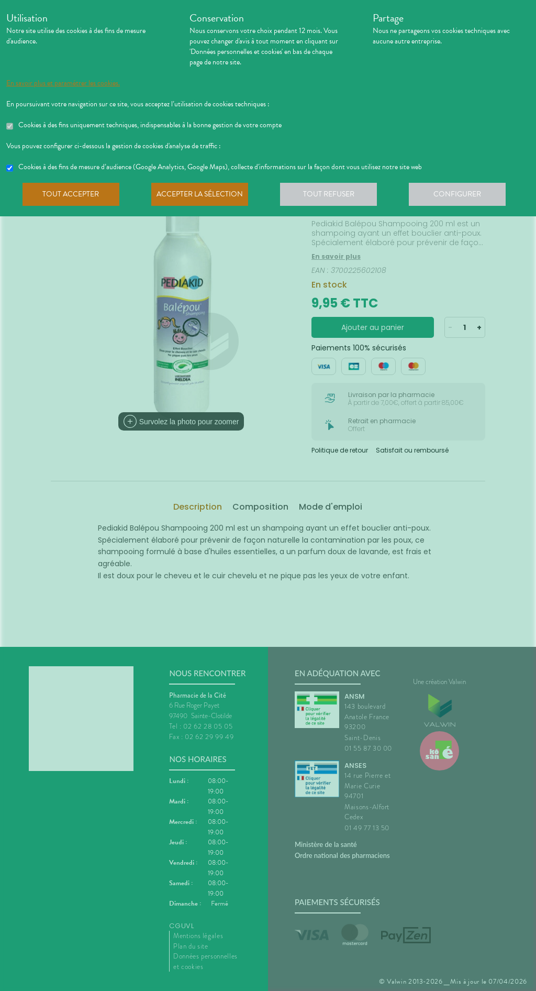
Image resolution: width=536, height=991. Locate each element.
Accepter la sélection (203, 196)
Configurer (464, 196)
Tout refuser (333, 196)
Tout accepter (71, 196)
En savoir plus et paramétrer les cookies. (63, 83)
